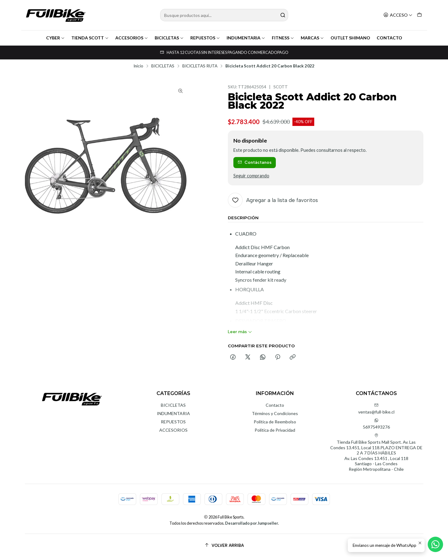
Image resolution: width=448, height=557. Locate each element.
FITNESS (283, 37)
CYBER (55, 37)
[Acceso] (398, 15)
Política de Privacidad (275, 430)
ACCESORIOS (131, 37)
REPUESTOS (205, 37)
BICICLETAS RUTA (199, 66)
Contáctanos (255, 162)
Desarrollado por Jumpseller (251, 523)
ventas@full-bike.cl (376, 408)
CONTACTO (389, 37)
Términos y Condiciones (275, 413)
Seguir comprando (251, 176)
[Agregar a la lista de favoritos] (273, 200)
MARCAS (312, 37)
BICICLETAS (169, 37)
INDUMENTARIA (246, 37)
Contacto (275, 405)
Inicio (138, 66)
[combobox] (224, 15)
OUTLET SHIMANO (350, 37)
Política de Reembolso (275, 421)
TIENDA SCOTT (90, 37)
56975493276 (376, 424)
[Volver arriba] (224, 545)
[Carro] (419, 15)
